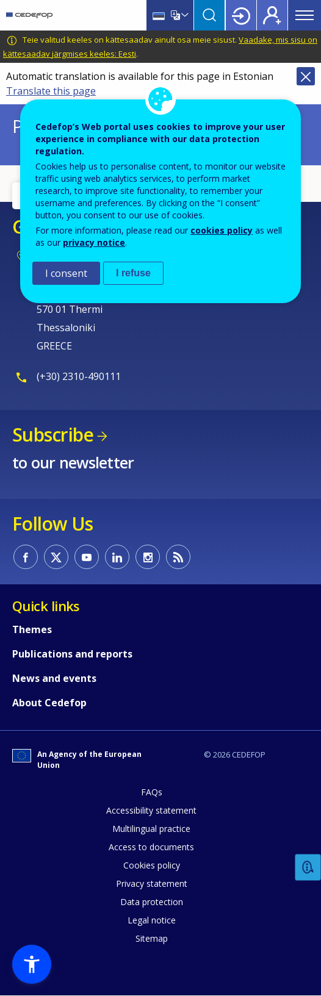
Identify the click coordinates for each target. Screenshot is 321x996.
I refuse (133, 273)
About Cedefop (49, 702)
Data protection (151, 902)
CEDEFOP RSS (178, 557)
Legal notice (152, 920)
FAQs (151, 792)
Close (306, 76)
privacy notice (94, 242)
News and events (54, 678)
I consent (66, 273)
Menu (304, 15)
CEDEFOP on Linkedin (117, 557)
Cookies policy (151, 865)
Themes (32, 629)
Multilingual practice (151, 828)
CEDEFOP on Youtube (86, 557)
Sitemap (151, 938)
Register (272, 15)
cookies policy (221, 230)
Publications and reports (72, 654)
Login (241, 15)
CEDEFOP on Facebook (25, 557)
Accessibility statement (151, 810)
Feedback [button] (308, 867)
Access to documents (151, 847)
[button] (31, 964)
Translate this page (51, 91)
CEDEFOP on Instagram (147, 557)
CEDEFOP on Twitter (56, 557)
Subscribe (52, 434)
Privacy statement (151, 883)
